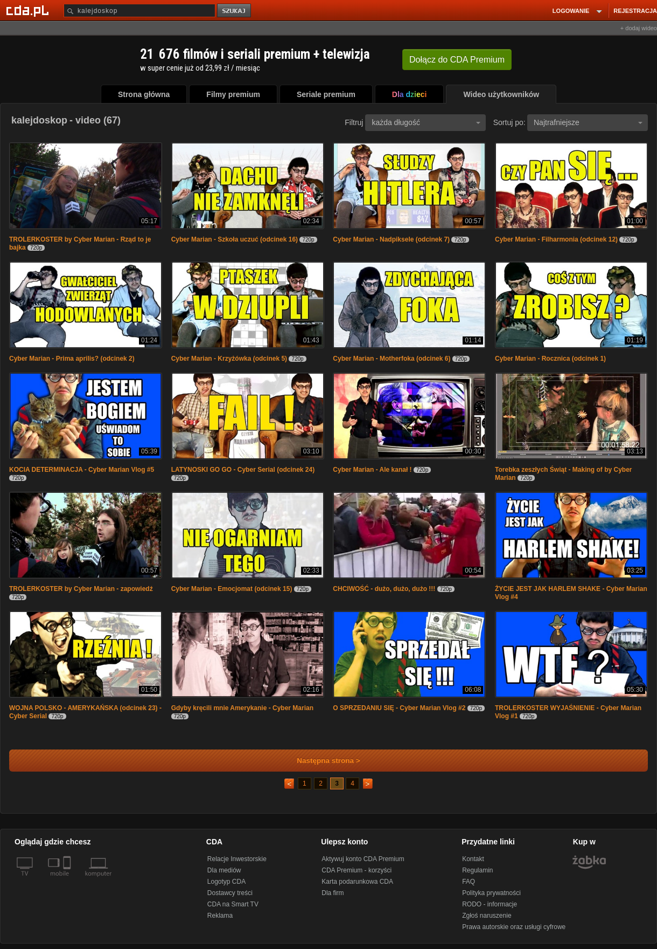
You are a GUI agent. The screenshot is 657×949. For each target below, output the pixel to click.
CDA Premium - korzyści (356, 870)
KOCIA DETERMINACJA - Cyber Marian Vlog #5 (81, 469)
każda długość (426, 122)
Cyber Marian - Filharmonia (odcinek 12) (556, 239)
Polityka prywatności (491, 893)
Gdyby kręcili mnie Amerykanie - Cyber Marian (242, 708)
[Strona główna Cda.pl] (29, 10)
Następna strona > (321, 761)
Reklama (220, 915)
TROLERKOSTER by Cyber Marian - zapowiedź (81, 589)
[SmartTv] (68, 880)
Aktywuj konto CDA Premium (362, 859)
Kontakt (473, 859)
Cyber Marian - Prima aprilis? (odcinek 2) (72, 358)
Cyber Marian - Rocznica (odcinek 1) (550, 358)
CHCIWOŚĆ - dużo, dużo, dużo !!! (384, 589)
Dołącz (457, 59)
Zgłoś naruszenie (486, 915)
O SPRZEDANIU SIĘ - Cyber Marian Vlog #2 (399, 708)
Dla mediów (224, 870)
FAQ (468, 881)
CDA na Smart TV (232, 904)
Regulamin (477, 870)
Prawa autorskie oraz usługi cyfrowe (513, 927)
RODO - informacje (489, 904)
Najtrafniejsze (588, 122)
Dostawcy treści (230, 893)
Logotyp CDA (226, 881)
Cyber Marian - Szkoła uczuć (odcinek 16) (234, 239)
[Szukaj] (139, 10)
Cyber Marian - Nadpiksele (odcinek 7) (391, 239)
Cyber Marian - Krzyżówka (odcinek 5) (229, 358)
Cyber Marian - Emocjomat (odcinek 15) (231, 589)
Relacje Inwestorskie (237, 859)
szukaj (235, 11)
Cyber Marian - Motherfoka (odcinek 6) (391, 358)
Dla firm (332, 893)
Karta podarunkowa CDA (357, 881)
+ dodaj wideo (638, 28)
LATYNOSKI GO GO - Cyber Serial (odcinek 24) (243, 469)
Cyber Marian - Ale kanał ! (372, 469)
